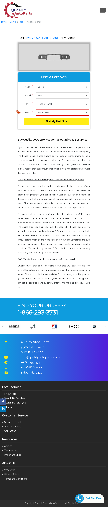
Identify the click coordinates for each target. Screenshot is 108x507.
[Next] (105, 327)
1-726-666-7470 (31, 367)
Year (29, 112)
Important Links (12, 455)
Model (29, 95)
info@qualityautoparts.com (40, 357)
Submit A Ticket (12, 422)
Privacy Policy (11, 474)
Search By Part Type (15, 402)
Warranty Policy (12, 426)
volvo (13, 22)
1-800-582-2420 (31, 372)
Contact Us (10, 431)
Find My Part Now (57, 121)
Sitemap (8, 407)
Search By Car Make (14, 398)
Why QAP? (10, 470)
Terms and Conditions (15, 478)
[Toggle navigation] (103, 10)
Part (29, 104)
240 (21, 22)
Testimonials (11, 450)
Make (29, 87)
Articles (8, 446)
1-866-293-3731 (38, 312)
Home (3, 22)
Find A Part (10, 394)
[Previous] (2, 327)
